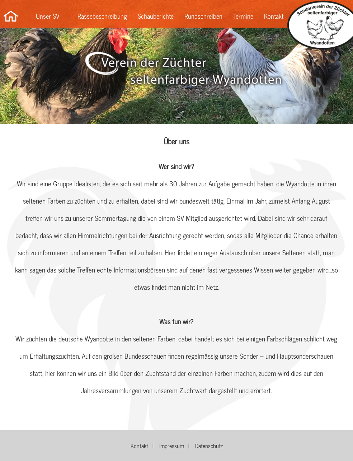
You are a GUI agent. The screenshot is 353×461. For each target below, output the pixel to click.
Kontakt (273, 16)
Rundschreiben (203, 16)
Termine (243, 16)
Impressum (171, 445)
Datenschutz (209, 445)
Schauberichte (156, 16)
